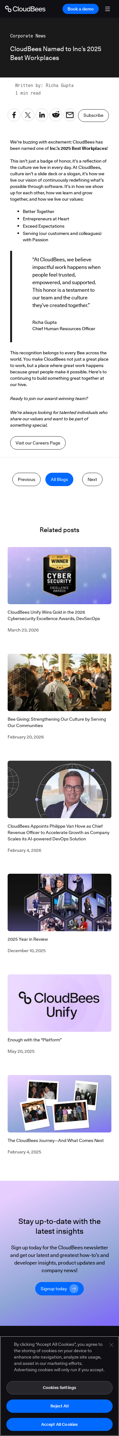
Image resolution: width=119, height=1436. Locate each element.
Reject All (59, 1407)
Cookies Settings (59, 1389)
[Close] (111, 1347)
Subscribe (93, 115)
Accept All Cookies (59, 1426)
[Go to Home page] (25, 9)
